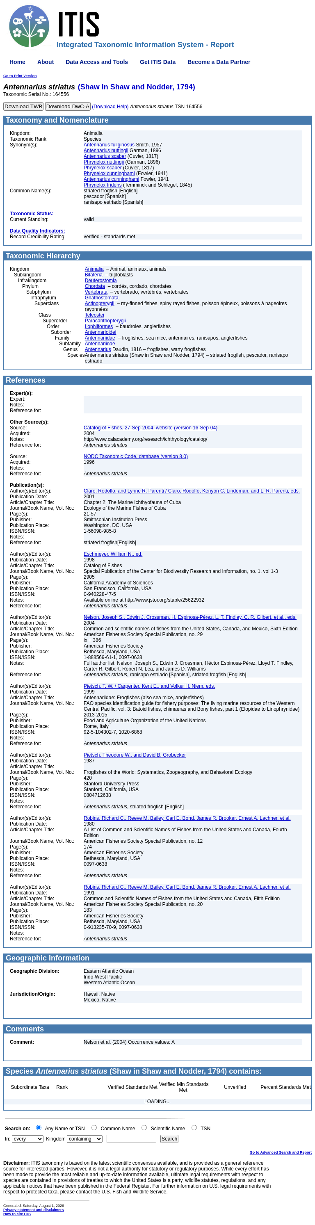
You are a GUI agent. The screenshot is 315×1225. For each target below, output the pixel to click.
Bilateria (94, 275)
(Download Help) (110, 106)
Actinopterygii (99, 303)
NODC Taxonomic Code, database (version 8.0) (136, 456)
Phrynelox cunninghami (109, 173)
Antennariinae (100, 344)
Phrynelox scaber (103, 168)
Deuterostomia (101, 280)
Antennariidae (100, 338)
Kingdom (55, 1139)
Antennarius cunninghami (111, 179)
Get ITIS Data (158, 62)
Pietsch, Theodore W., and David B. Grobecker (135, 755)
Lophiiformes (99, 326)
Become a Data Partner (218, 62)
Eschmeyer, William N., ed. (113, 554)
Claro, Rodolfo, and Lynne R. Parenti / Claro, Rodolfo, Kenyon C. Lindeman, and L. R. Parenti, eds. (192, 491)
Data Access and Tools (97, 62)
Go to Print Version (20, 76)
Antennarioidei (100, 332)
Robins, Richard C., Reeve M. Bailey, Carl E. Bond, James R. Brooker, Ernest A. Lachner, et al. (187, 818)
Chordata (95, 286)
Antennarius (98, 349)
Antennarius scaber (105, 156)
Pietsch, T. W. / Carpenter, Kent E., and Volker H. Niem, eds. (149, 686)
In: (7, 1139)
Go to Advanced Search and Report (281, 1152)
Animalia (94, 269)
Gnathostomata (102, 298)
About (45, 62)
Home (17, 62)
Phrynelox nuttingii (104, 162)
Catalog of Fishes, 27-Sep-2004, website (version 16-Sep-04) (150, 428)
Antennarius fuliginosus (109, 145)
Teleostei (94, 315)
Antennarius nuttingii (106, 150)
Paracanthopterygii (105, 321)
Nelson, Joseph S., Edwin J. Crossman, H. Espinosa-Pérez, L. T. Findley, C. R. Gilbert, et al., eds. (190, 617)
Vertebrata (96, 292)
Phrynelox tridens (103, 185)
